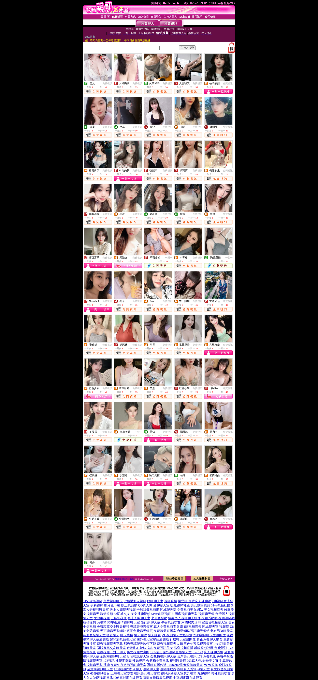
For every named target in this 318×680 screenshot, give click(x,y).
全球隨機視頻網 (147, 609)
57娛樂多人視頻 (135, 601)
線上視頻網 (129, 605)
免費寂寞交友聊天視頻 (113, 626)
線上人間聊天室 (139, 618)
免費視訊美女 (163, 648)
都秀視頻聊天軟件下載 (140, 643)
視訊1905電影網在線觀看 (124, 677)
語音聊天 (112, 635)
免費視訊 (107, 83)
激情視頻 (106, 614)
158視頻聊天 (192, 626)
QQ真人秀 (145, 605)
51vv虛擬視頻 (161, 614)
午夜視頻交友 (170, 622)
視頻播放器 (168, 669)
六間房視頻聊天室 (184, 614)
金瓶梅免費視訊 (157, 660)
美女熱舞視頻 (200, 605)
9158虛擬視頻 (92, 601)
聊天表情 (126, 635)
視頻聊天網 (206, 614)
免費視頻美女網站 (190, 609)
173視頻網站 (123, 669)
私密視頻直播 (183, 648)
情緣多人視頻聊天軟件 (184, 618)
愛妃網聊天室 (150, 622)
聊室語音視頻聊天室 (213, 622)
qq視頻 (101, 622)
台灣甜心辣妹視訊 (140, 648)
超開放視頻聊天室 (123, 639)
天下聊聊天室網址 (113, 631)
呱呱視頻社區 (180, 605)
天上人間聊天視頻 (123, 609)
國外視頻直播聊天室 (177, 652)
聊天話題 (154, 635)
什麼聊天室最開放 (183, 639)
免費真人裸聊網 (199, 601)
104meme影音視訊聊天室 (185, 665)
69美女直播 (213, 660)
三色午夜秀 (119, 618)
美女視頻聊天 (213, 609)
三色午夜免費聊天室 (198, 643)
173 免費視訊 (206, 656)
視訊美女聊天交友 (147, 673)
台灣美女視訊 (187, 656)
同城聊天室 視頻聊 (215, 626)
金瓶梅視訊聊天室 (113, 656)
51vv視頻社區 (220, 605)
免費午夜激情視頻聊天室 (128, 665)
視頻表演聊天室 (141, 626)
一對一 (168, 257)
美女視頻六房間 (138, 652)
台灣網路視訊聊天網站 (193, 631)
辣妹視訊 (138, 660)
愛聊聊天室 (161, 605)
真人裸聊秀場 (213, 652)
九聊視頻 (203, 673)
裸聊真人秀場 (187, 669)
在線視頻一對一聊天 (111, 652)
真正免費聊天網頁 (140, 631)
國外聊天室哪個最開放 (152, 639)
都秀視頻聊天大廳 (170, 643)
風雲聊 (183, 601)
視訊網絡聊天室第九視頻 (179, 673)
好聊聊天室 (155, 601)
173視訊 (156, 652)
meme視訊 (211, 665)
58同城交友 (122, 614)
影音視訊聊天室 (138, 656)
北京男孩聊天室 (221, 631)
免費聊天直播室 (165, 631)
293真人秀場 (196, 660)
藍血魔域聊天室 (94, 635)
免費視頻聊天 (113, 601)
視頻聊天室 (151, 669)
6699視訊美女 (100, 673)
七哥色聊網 (159, 618)
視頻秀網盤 (209, 618)
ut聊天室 (203, 669)
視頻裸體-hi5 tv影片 (124, 579)
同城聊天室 (168, 609)
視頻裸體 (170, 601)
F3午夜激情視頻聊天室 (123, 622)
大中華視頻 (101, 618)
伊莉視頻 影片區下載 (105, 605)
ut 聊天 (137, 669)
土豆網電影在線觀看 (187, 677)
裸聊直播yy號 (157, 665)
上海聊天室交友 (122, 673)
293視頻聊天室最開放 (177, 635)
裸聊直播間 (123, 660)
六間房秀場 (189, 622)
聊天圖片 (140, 635)
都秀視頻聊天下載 (110, 643)
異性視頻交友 (221, 673)
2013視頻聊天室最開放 (209, 635)
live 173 (197, 652)
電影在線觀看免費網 (157, 677)
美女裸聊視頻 (140, 614)
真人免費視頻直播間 (168, 626)
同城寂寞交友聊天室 (111, 648)
